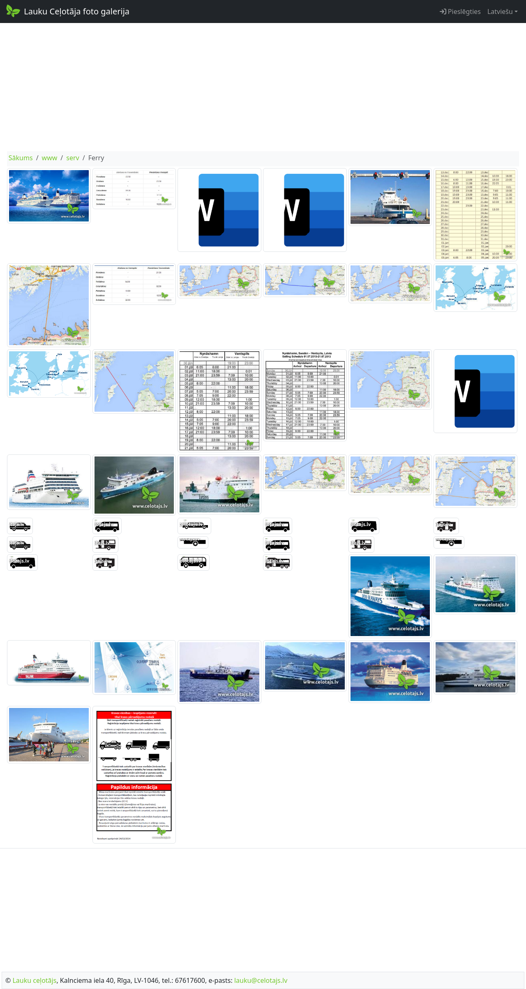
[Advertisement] (263, 87)
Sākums (21, 157)
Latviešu (500, 11)
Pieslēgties (460, 11)
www (50, 157)
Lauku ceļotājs (34, 980)
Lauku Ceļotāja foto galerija (67, 11)
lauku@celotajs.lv (260, 980)
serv (72, 157)
